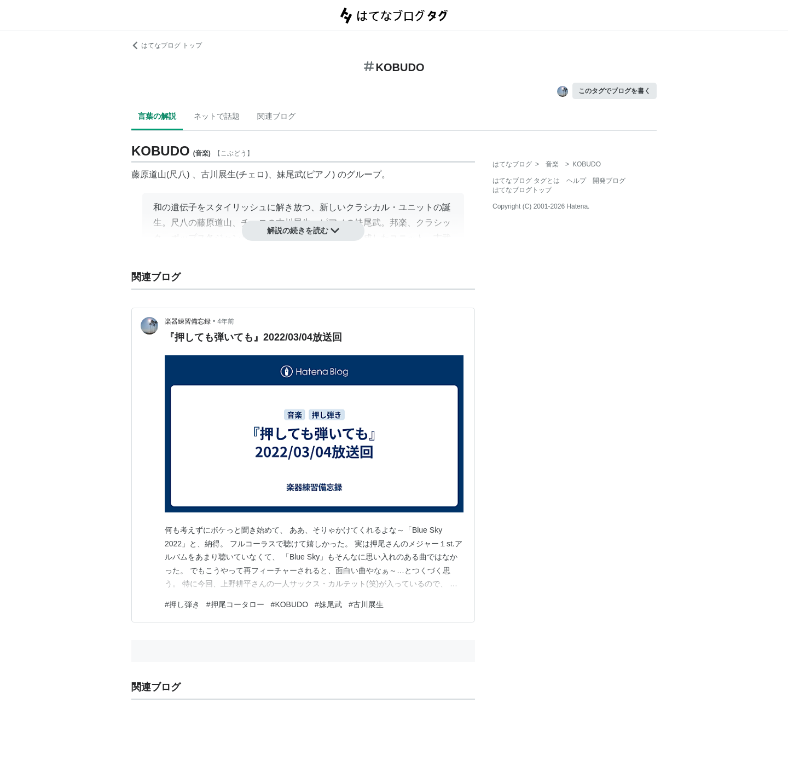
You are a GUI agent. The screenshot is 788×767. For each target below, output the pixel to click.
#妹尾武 (328, 604)
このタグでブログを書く (614, 91)
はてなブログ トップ (166, 45)
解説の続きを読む (303, 230)
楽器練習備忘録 (188, 321)
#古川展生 (366, 604)
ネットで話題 (217, 116)
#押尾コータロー (235, 604)
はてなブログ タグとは (526, 180)
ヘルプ (576, 180)
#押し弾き (182, 604)
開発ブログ (609, 180)
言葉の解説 (157, 116)
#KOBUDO (289, 604)
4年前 (225, 321)
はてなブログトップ (522, 190)
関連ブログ (276, 116)
